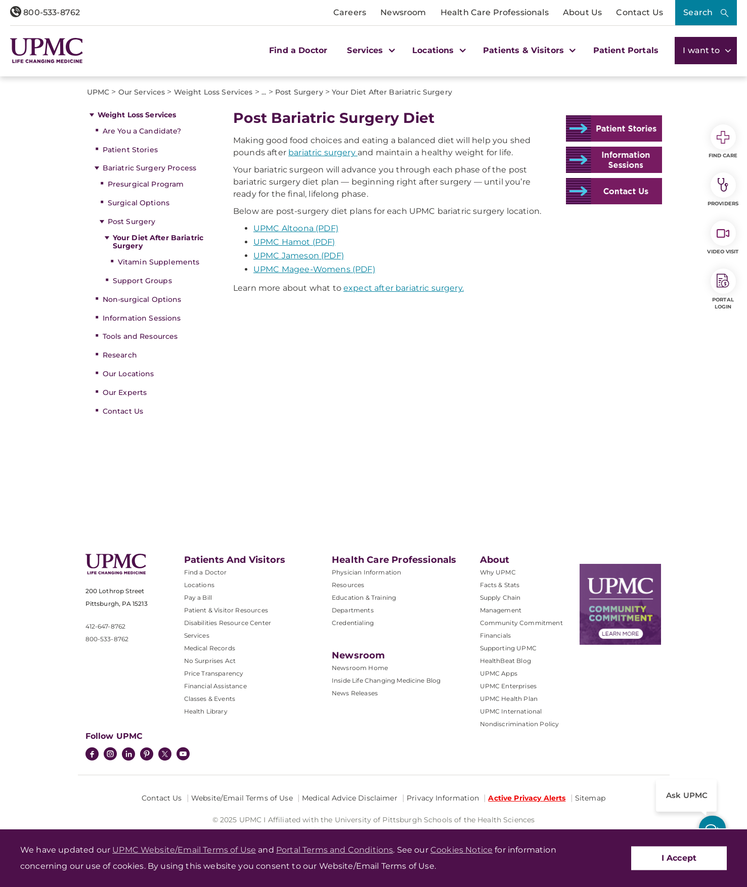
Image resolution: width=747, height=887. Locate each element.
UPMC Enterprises (508, 686)
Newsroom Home (360, 668)
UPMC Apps (498, 673)
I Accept (679, 858)
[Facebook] (92, 755)
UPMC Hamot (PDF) (294, 242)
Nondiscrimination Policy (519, 724)
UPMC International (511, 711)
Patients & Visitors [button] (528, 50)
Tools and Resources (140, 336)
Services (196, 635)
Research (120, 355)
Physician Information (366, 572)
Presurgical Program (146, 184)
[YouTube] (183, 755)
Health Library (206, 711)
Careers (349, 12)
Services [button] (369, 50)
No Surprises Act (210, 660)
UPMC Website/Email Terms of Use (184, 850)
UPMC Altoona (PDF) (295, 228)
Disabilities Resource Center (227, 623)
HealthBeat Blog (505, 660)
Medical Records (209, 648)
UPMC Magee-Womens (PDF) (314, 269)
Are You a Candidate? (142, 131)
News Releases (355, 693)
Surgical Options (138, 202)
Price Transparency (214, 673)
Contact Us (639, 12)
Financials (495, 635)
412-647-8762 (105, 626)
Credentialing (353, 623)
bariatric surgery (323, 152)
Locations (199, 585)
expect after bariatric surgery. (403, 288)
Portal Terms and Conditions (334, 850)
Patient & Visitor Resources (226, 610)
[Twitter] (164, 754)
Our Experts (125, 392)
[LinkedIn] (128, 755)
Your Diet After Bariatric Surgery (158, 242)
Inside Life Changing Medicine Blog (386, 680)
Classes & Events (210, 698)
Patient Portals (625, 50)
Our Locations (128, 373)
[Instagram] (110, 755)
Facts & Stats (500, 585)
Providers (723, 189)
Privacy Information (443, 798)
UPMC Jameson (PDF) (298, 255)
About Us (582, 12)
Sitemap (590, 798)
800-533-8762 (45, 12)
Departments (353, 610)
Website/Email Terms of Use (242, 798)
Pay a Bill (198, 597)
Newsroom (403, 12)
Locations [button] (437, 50)
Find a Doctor (298, 50)
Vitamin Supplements (159, 262)
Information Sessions (142, 318)
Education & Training (364, 597)
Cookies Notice (461, 850)
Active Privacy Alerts (526, 798)
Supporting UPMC (508, 648)
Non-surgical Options (142, 299)
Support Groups (142, 280)
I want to (706, 50)
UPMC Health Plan (509, 698)
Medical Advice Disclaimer (350, 798)
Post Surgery (132, 221)
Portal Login (723, 289)
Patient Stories (130, 149)
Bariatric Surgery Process (150, 167)
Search (698, 12)
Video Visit (722, 237)
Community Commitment (521, 623)
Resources (348, 585)
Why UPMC (498, 572)
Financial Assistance (215, 686)
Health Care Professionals (495, 12)
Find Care (723, 141)
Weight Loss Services (137, 114)
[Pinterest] (146, 755)
